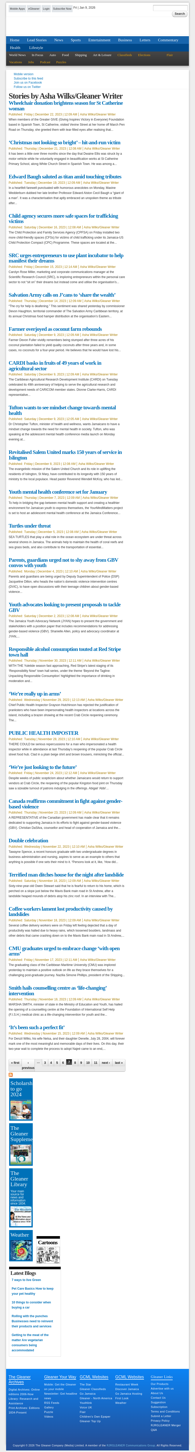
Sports (76, 40)
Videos (48, 1416)
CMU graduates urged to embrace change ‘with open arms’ (64, 951)
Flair (170, 55)
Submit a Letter (161, 1416)
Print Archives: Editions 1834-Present (24, 1410)
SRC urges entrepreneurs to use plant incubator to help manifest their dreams (66, 258)
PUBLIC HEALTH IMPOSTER (43, 733)
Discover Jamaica (127, 1389)
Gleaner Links (162, 1377)
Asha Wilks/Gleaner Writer (98, 114)
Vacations (15, 62)
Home (15, 40)
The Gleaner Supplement (20, 1133)
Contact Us (158, 1397)
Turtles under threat (30, 526)
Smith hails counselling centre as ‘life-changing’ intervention (57, 991)
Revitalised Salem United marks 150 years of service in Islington (65, 455)
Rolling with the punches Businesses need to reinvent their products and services (32, 1321)
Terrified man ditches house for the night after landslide (66, 875)
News (58, 40)
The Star (85, 1384)
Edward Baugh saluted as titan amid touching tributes (65, 177)
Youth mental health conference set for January (58, 492)
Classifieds (125, 55)
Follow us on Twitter (27, 87)
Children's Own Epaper (95, 1416)
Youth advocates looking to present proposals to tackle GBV (65, 607)
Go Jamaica (88, 1393)
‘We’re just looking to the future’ (43, 767)
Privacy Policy (160, 1420)
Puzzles (61, 62)
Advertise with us (162, 1388)
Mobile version (23, 74)
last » (119, 1063)
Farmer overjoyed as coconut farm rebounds (55, 329)
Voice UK (86, 1407)
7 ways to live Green (26, 1280)
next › (106, 1063)
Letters (145, 40)
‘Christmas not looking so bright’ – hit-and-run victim (64, 142)
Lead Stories (37, 40)
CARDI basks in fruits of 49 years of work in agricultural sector (55, 366)
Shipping (81, 55)
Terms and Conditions (165, 1411)
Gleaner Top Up (90, 1421)
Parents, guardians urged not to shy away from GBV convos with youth (63, 563)
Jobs (31, 62)
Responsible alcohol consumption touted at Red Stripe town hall (65, 652)
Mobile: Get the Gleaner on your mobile (60, 1387)
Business (125, 40)
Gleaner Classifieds (93, 1389)
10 (88, 1063)
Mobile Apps (17, 8)
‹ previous (28, 1065)
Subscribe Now (62, 8)
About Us (157, 1393)
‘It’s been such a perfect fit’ (36, 1027)
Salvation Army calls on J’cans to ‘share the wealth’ (62, 295)
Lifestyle (36, 47)
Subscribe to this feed (28, 78)
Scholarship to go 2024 (20, 1088)
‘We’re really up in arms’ (35, 694)
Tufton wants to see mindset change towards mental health (62, 410)
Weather (19, 1235)
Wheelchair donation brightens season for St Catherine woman (66, 106)
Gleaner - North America (96, 1398)
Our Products (160, 1383)
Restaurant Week (126, 1384)
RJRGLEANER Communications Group (131, 1445)
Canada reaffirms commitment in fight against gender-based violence (65, 804)
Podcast (45, 62)
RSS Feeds (51, 1402)
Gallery (49, 1407)
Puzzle (48, 1412)
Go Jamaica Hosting (128, 1393)
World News (17, 55)
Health (15, 47)
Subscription (159, 1406)
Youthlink (86, 1402)
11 (95, 1063)
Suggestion (158, 1402)
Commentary (168, 40)
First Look (121, 1398)
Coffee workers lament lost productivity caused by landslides (61, 912)
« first (15, 1063)
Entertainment (99, 40)
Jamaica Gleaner (97, 28)
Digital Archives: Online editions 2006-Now (24, 1392)
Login (46, 8)
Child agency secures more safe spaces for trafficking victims (63, 219)
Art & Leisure (102, 55)
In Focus (37, 55)
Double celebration (28, 841)
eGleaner (33, 8)
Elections (144, 55)
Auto (52, 55)
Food (65, 55)
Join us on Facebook (28, 82)
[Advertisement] (52, 1154)
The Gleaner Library (19, 1178)
